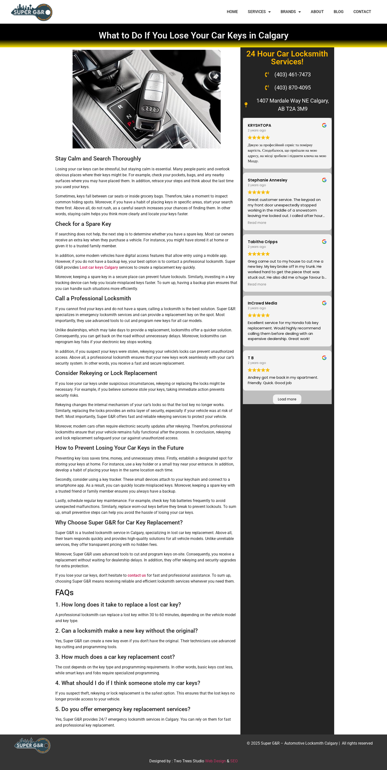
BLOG (339, 11)
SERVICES (259, 11)
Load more (287, 399)
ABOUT (317, 11)
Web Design (215, 761)
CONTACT (362, 11)
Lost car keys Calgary (99, 267)
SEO (234, 761)
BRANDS (291, 11)
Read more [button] (257, 223)
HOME (232, 11)
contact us (137, 575)
